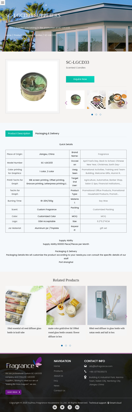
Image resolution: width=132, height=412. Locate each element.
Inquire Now (80, 79)
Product (18, 35)
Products (58, 371)
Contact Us (59, 390)
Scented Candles (33, 35)
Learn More (13, 392)
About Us (58, 376)
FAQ (56, 381)
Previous (66, 103)
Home (8, 35)
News (56, 385)
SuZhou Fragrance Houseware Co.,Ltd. (47, 403)
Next (126, 103)
